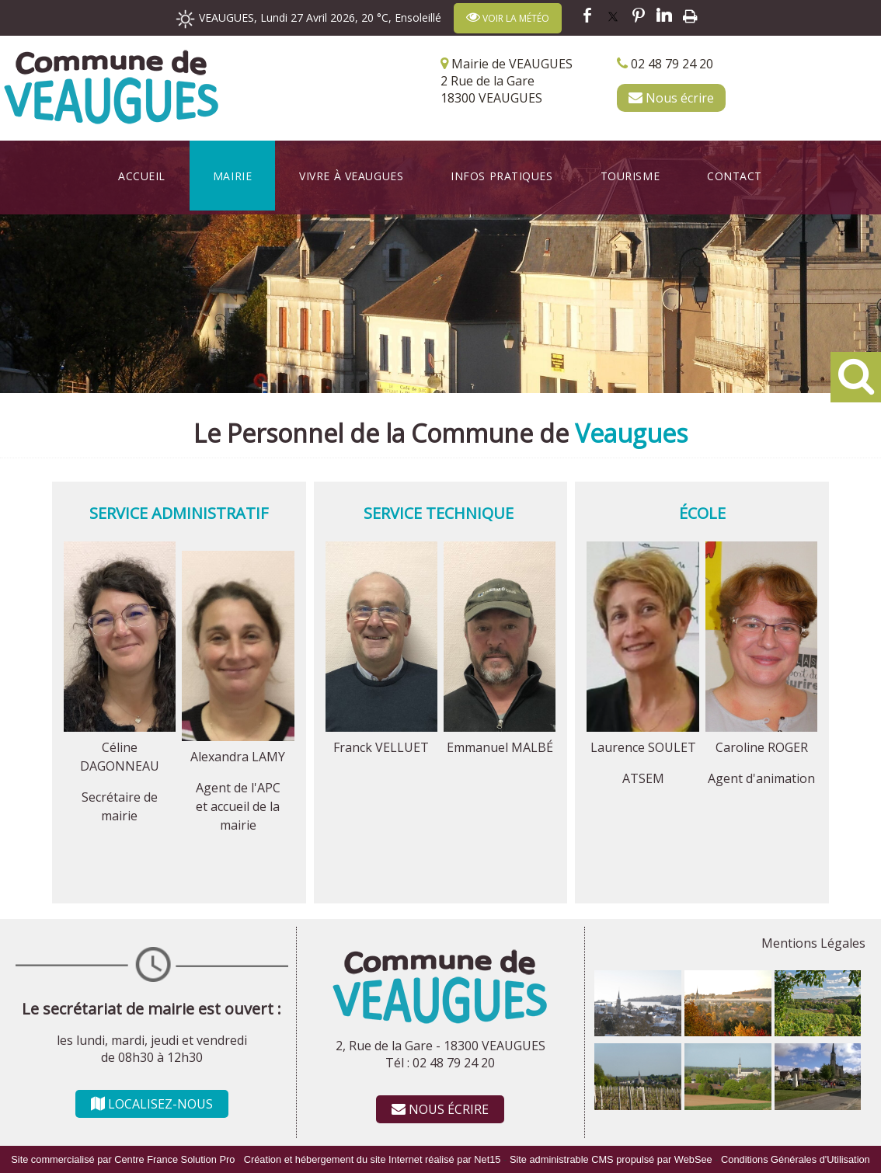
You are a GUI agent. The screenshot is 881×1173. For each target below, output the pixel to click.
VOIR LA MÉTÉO (507, 17)
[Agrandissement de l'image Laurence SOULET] (642, 727)
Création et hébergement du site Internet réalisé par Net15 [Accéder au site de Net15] (372, 1159)
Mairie (232, 176)
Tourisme (630, 176)
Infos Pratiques (501, 176)
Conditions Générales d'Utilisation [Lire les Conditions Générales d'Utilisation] (795, 1159)
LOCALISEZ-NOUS (152, 1103)
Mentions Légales (813, 943)
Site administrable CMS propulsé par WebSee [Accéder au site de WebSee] (611, 1159)
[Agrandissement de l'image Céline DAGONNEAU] (120, 727)
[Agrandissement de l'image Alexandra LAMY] (238, 736)
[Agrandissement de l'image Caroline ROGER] (761, 727)
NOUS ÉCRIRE (440, 1109)
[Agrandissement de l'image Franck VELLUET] (381, 727)
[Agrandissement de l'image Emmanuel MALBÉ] (499, 727)
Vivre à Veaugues (351, 176)
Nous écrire (671, 97)
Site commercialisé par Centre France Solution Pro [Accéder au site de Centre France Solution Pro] (123, 1159)
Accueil (141, 176)
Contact (734, 176)
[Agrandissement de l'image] (637, 1031)
